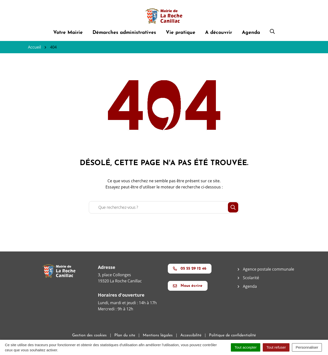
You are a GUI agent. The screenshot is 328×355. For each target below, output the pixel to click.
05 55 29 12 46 (189, 269)
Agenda (251, 32)
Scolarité (251, 277)
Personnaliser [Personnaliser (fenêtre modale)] (307, 347)
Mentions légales (158, 335)
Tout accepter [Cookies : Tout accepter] (246, 347)
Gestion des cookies (89, 335)
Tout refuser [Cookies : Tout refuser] (276, 347)
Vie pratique (180, 32)
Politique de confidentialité (232, 335)
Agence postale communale (268, 269)
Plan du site (124, 335)
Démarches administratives (124, 32)
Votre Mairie (68, 32)
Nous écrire (187, 286)
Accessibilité (190, 335)
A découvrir (218, 32)
